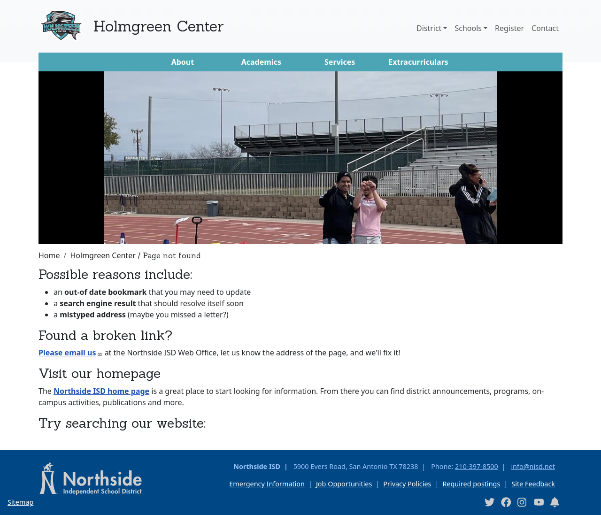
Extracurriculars (418, 62)
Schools (468, 28)
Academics (261, 62)
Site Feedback (533, 483)
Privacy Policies (407, 483)
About (182, 62)
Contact (545, 28)
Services (339, 62)
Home (49, 255)
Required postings (471, 483)
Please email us (70, 352)
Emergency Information (267, 483)
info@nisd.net (533, 466)
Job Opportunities (344, 483)
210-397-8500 (476, 466)
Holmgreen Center (158, 26)
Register (509, 28)
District (428, 28)
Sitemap (20, 502)
